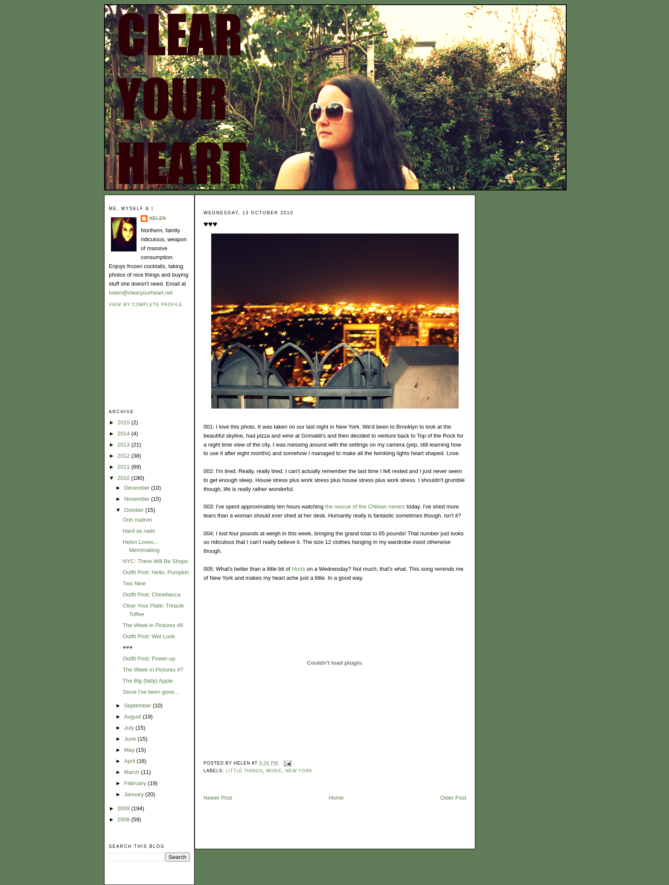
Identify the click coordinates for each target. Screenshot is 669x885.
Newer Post (218, 797)
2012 (124, 456)
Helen (157, 218)
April (130, 761)
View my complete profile (146, 304)
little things (244, 770)
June (131, 739)
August (133, 716)
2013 (124, 444)
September (138, 705)
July (130, 727)
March (132, 772)
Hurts (298, 569)
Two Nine (133, 583)
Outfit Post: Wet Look (148, 636)
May (130, 750)
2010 (124, 478)
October (134, 510)
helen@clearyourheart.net (141, 292)
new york (298, 770)
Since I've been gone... (150, 692)
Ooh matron (137, 520)
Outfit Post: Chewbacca (151, 594)
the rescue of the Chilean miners (365, 506)
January (134, 794)
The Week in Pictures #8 (152, 625)
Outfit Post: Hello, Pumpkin (155, 572)
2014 (124, 433)
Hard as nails (138, 531)
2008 (124, 819)
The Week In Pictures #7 (152, 669)
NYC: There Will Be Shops (155, 561)
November (137, 499)
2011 (124, 467)
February (136, 783)
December (137, 488)
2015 (124, 422)
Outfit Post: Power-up (148, 658)
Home (336, 797)
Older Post (453, 797)
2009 (124, 808)
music (274, 770)
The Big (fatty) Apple (147, 681)
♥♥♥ (127, 647)
